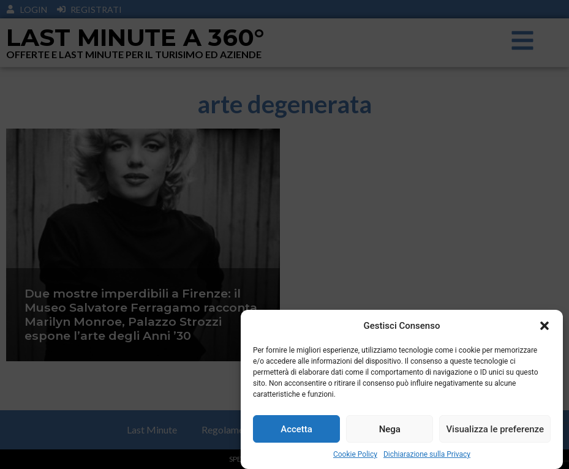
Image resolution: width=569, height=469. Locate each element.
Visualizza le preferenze (495, 429)
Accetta (296, 429)
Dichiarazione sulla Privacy (426, 454)
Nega (390, 429)
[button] (544, 326)
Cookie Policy (355, 454)
